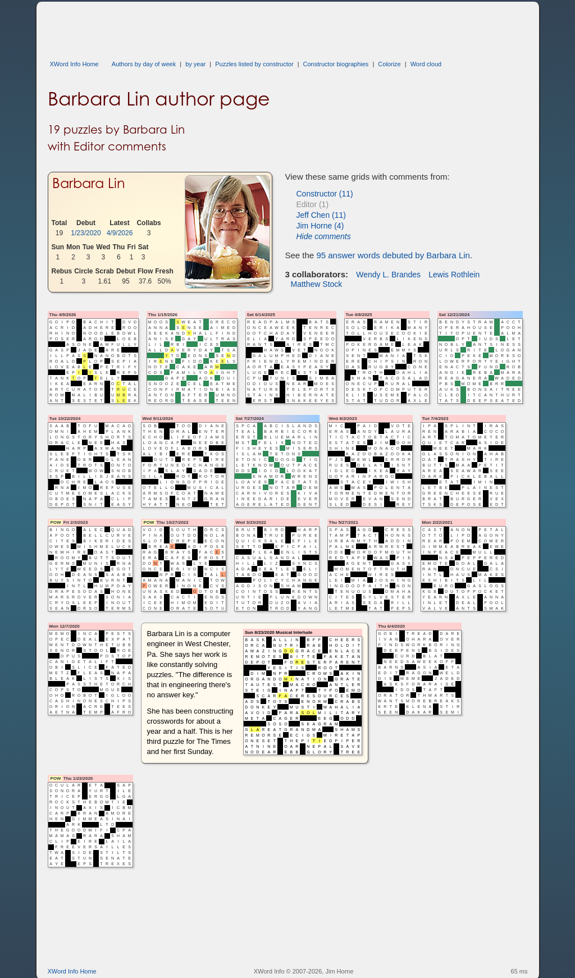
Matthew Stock (317, 284)
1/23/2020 (86, 233)
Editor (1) (312, 204)
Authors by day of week (144, 64)
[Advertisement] (252, 27)
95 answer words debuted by (393, 255)
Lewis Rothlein (454, 274)
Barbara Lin (88, 183)
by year (195, 64)
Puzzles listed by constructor (254, 64)
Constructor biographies (336, 64)
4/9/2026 (120, 233)
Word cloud (425, 64)
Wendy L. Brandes (388, 274)
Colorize (389, 64)
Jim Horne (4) (320, 225)
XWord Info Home (74, 64)
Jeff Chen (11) (321, 215)
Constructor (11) (324, 193)
